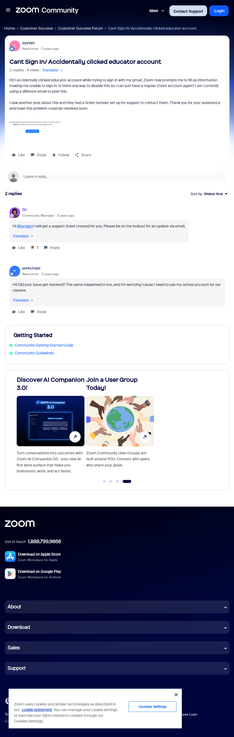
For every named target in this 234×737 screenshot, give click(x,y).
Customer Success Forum (80, 28)
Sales (14, 648)
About (14, 607)
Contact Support (188, 11)
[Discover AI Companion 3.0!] (50, 427)
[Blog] (8, 700)
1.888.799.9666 (44, 541)
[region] (95, 708)
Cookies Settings (153, 706)
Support (17, 668)
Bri (24, 209)
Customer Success (36, 28)
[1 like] (34, 247)
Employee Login (185, 714)
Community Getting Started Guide (44, 345)
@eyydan (25, 226)
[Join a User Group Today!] (120, 427)
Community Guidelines (34, 353)
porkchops (31, 268)
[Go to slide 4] (127, 481)
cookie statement (37, 709)
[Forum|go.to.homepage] (47, 11)
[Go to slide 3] (117, 481)
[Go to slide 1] (104, 481)
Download (19, 627)
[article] (117, 229)
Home (9, 28)
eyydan (28, 42)
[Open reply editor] (117, 176)
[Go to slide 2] (110, 481)
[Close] (176, 694)
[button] (8, 11)
